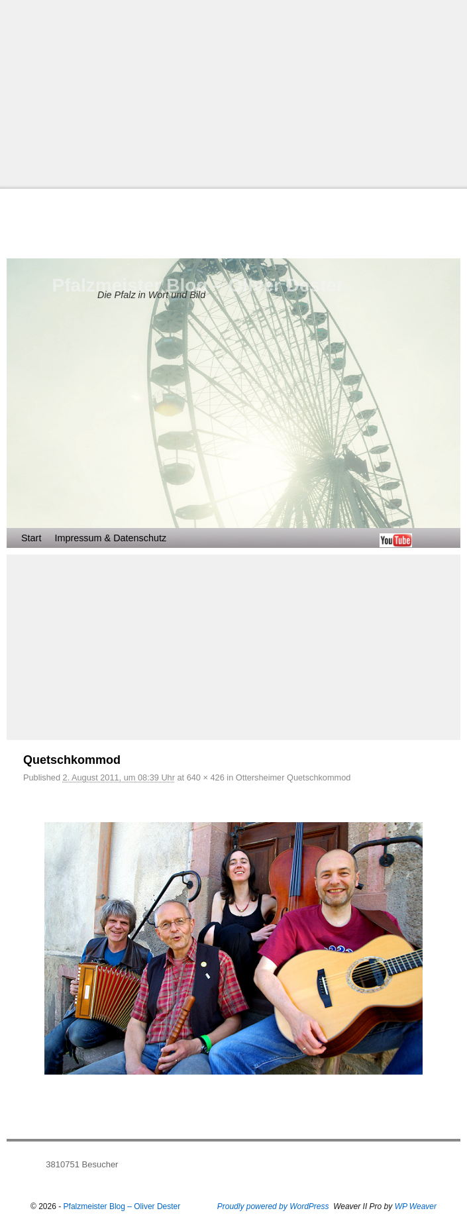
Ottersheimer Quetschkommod (293, 777)
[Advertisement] (233, 93)
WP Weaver (416, 1206)
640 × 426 (206, 777)
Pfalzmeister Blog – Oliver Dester (198, 285)
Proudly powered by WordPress (273, 1206)
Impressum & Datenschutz (110, 538)
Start (31, 538)
